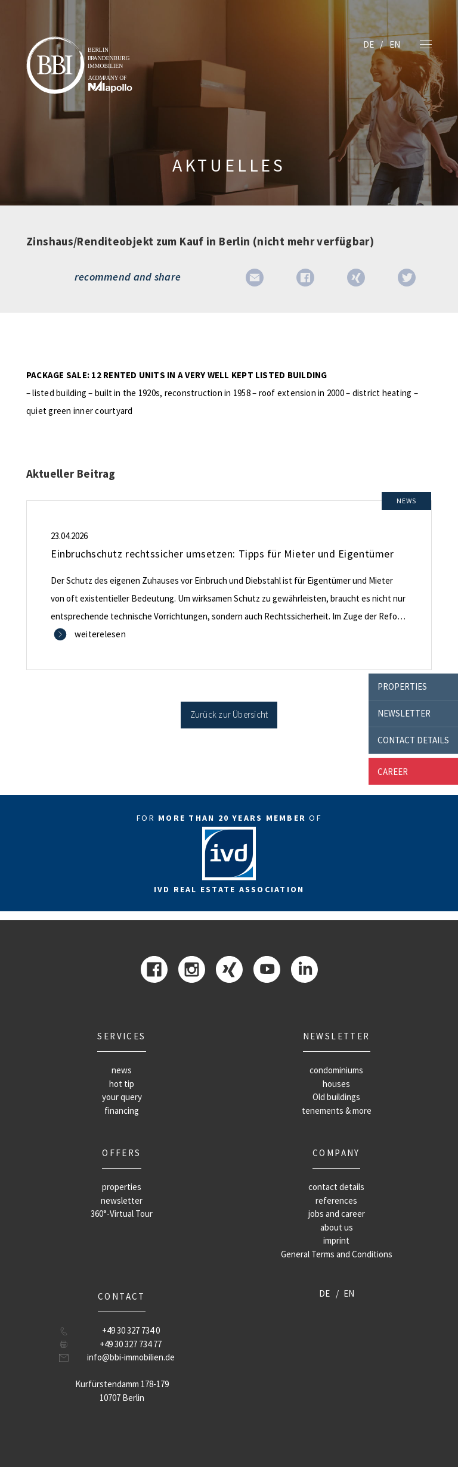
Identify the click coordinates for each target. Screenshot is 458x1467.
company (336, 1152)
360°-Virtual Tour (122, 1213)
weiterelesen (100, 634)
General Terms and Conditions (336, 1254)
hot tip (121, 1083)
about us (336, 1227)
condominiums (336, 1070)
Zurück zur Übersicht (229, 714)
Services (121, 1036)
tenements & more (337, 1110)
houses (336, 1083)
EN (394, 44)
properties (402, 686)
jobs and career (336, 1213)
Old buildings (336, 1096)
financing (121, 1110)
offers (121, 1152)
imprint (336, 1240)
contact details (413, 740)
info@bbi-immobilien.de (131, 1357)
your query (122, 1096)
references (336, 1200)
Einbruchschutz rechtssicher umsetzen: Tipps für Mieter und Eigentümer (222, 553)
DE (368, 44)
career (392, 771)
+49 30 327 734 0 (131, 1330)
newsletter (404, 713)
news (122, 1070)
